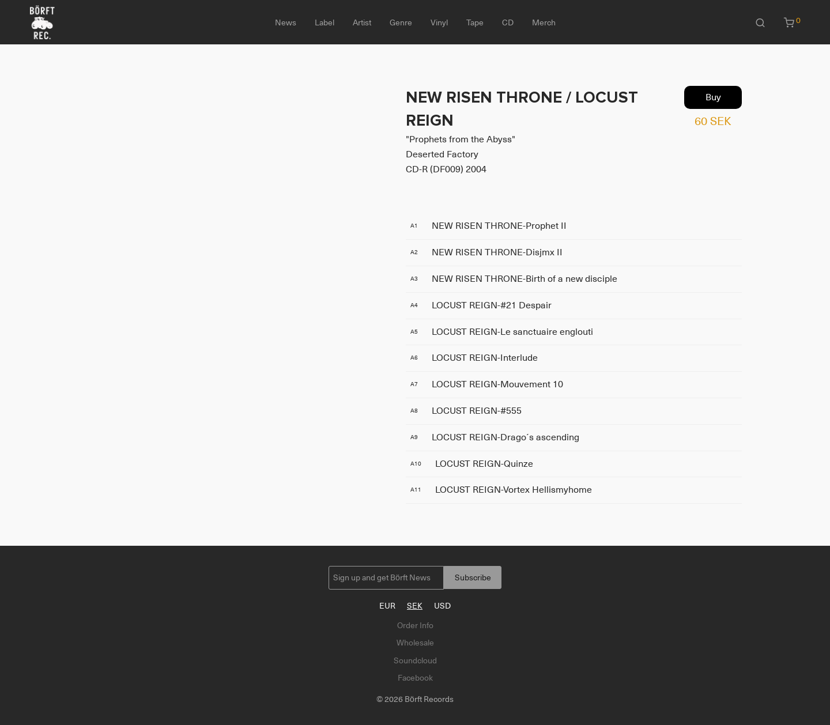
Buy (713, 97)
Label (324, 22)
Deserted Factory (442, 154)
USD (442, 605)
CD (508, 22)
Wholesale (415, 642)
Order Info (415, 625)
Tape (475, 22)
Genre (401, 22)
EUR (387, 605)
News (285, 22)
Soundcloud (415, 660)
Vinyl (439, 22)
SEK (414, 605)
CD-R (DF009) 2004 (446, 169)
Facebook (415, 677)
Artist (362, 22)
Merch (544, 22)
